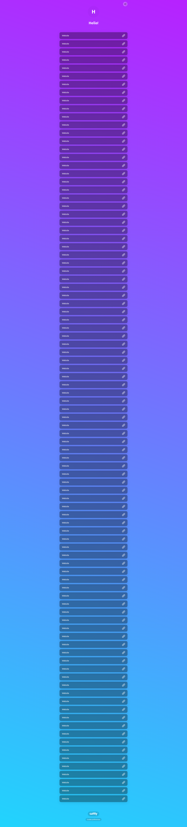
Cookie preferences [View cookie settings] (93, 819)
